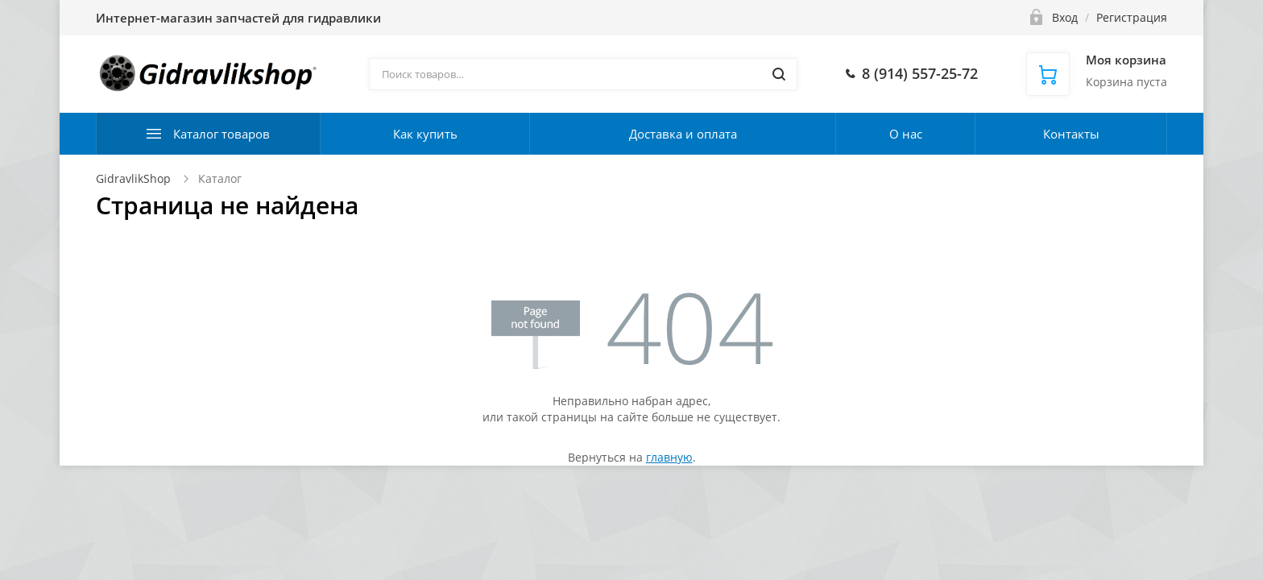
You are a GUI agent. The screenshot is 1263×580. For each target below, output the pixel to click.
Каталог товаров (221, 134)
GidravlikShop (133, 178)
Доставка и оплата (683, 134)
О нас (905, 134)
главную (669, 457)
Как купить (425, 134)
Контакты (1071, 134)
